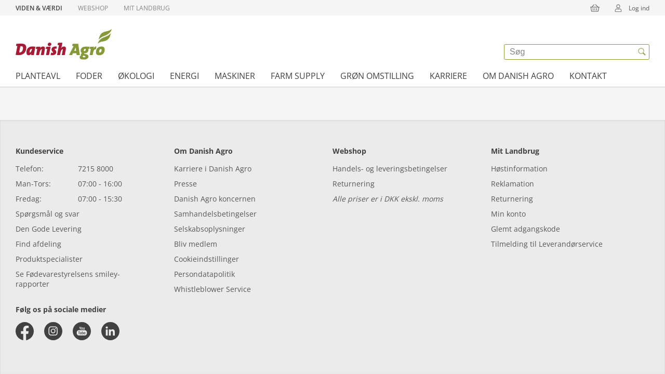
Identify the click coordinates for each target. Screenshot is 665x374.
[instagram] (53, 331)
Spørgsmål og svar (47, 214)
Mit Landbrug (147, 8)
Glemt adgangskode (525, 229)
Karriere (448, 76)
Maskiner (235, 76)
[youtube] (82, 331)
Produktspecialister (49, 259)
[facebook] (25, 331)
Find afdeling (38, 244)
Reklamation (512, 184)
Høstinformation (519, 168)
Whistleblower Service (212, 289)
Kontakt (588, 76)
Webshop (93, 8)
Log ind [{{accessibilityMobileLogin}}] (628, 8)
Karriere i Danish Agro (212, 168)
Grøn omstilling (377, 76)
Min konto (508, 214)
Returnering (353, 184)
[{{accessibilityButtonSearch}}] (641, 52)
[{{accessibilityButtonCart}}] (595, 8)
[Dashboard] (64, 44)
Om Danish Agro (518, 76)
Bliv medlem (195, 244)
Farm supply (298, 76)
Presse (185, 184)
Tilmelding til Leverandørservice (547, 244)
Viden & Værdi (39, 8)
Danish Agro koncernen (215, 199)
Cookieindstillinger (206, 259)
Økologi (136, 76)
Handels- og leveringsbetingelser (389, 168)
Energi (184, 76)
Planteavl (38, 76)
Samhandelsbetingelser (215, 214)
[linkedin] (110, 331)
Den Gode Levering (49, 229)
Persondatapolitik (204, 274)
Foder (89, 76)
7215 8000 (95, 168)
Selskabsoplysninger (209, 229)
